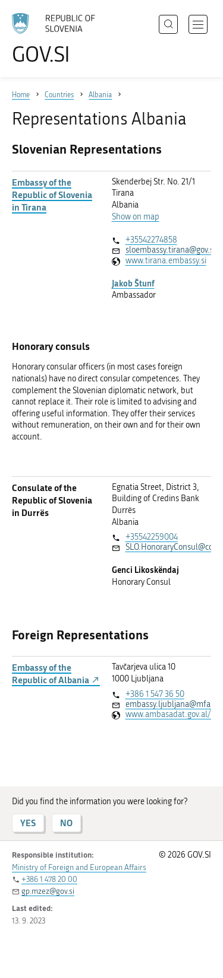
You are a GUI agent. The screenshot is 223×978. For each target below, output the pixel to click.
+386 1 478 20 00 (49, 879)
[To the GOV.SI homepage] (59, 39)
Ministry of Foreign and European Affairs (79, 867)
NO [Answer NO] (66, 823)
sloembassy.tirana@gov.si (168, 250)
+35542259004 (151, 537)
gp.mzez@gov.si (47, 891)
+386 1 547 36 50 (154, 694)
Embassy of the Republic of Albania (56, 673)
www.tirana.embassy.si (165, 261)
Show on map (135, 217)
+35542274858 (151, 240)
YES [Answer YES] (28, 823)
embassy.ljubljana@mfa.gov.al (168, 704)
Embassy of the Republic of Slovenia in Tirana (52, 195)
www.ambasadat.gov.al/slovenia (168, 714)
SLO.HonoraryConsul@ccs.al (168, 547)
